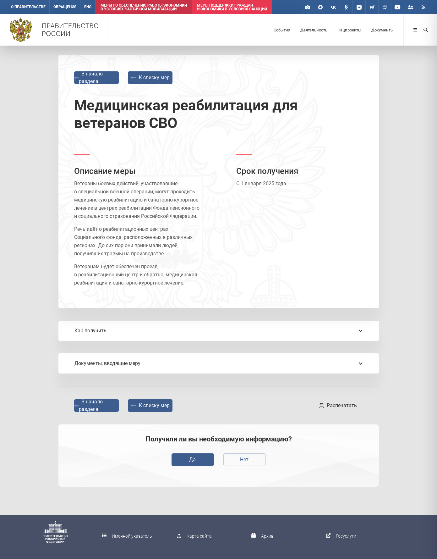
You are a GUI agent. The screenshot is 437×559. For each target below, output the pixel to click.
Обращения (64, 7)
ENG (87, 7)
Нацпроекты (349, 30)
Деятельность (313, 30)
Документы (382, 30)
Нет (244, 459)
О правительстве (28, 7)
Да (192, 459)
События (282, 30)
